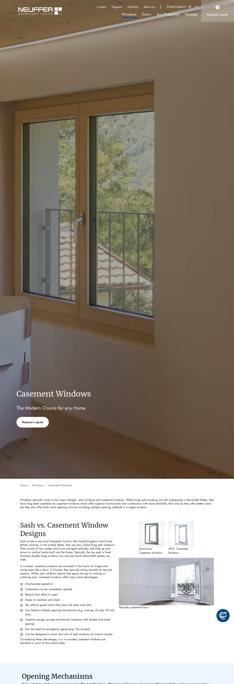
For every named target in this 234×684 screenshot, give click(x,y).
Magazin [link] (117, 7)
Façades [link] (191, 14)
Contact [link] (101, 7)
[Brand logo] (41, 11)
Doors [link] (146, 14)
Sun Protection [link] (168, 14)
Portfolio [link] (133, 7)
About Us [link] (149, 7)
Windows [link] (129, 14)
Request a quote (32, 422)
